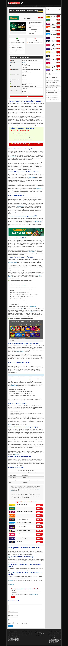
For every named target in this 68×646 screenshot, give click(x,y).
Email (13, 615)
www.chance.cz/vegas (12, 262)
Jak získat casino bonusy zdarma (51, 82)
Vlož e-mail (13, 590)
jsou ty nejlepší (20, 308)
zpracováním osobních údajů (34, 594)
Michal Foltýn (12, 584)
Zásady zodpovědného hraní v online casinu (53, 85)
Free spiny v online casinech (50, 90)
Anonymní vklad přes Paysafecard (51, 92)
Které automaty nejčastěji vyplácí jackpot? (52, 99)
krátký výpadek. (32, 251)
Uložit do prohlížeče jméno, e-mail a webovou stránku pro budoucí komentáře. (19, 623)
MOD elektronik (33, 306)
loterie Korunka (20, 206)
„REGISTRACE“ (13, 156)
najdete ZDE (16, 454)
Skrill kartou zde (14, 385)
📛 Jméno (11, 611)
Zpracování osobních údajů (39, 633)
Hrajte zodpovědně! (10, 580)
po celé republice (15, 212)
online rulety (24, 285)
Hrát (58, 16)
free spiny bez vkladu (20, 351)
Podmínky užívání (38, 632)
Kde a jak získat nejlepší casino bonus (52, 97)
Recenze (58, 17)
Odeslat (13, 596)
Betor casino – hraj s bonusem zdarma (52, 95)
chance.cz (24, 62)
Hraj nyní (40, 17)
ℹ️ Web (9, 619)
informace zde (56, 635)
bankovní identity (39, 188)
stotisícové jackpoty (34, 311)
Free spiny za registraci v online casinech (52, 80)
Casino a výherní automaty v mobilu (51, 87)
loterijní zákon (32, 177)
